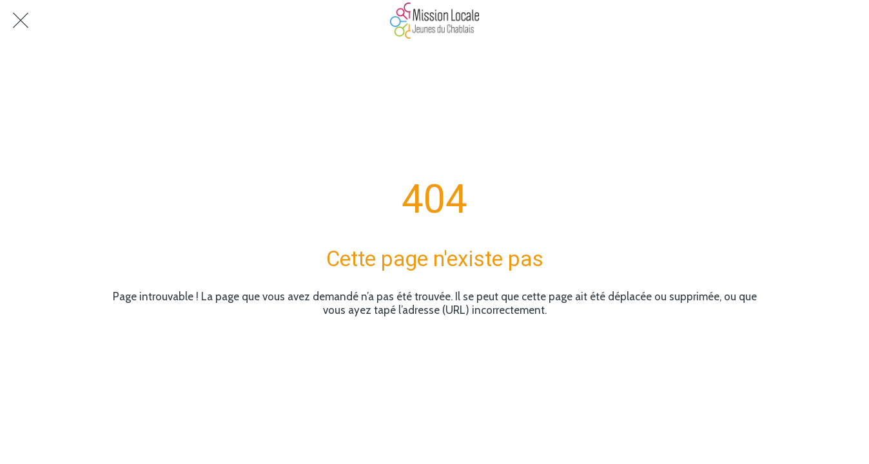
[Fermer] (20, 20)
